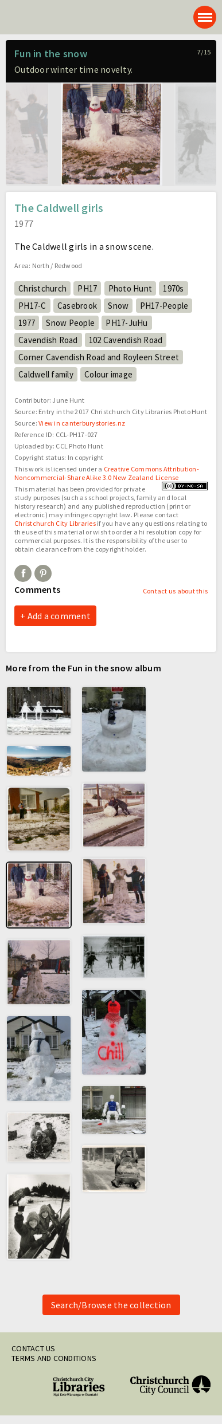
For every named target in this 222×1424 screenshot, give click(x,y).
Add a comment (59, 615)
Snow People (70, 322)
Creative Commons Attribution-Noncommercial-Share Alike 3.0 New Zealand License (106, 473)
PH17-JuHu (126, 322)
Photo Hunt (130, 288)
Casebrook (77, 305)
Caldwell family (45, 374)
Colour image (108, 374)
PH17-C (32, 305)
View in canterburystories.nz (81, 423)
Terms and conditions (53, 1358)
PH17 (87, 288)
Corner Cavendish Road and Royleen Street (98, 357)
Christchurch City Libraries (55, 523)
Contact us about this (175, 591)
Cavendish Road (48, 340)
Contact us (33, 1348)
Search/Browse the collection (111, 1305)
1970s (173, 288)
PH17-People (164, 305)
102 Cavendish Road (126, 340)
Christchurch (42, 288)
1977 (26, 322)
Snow (118, 305)
